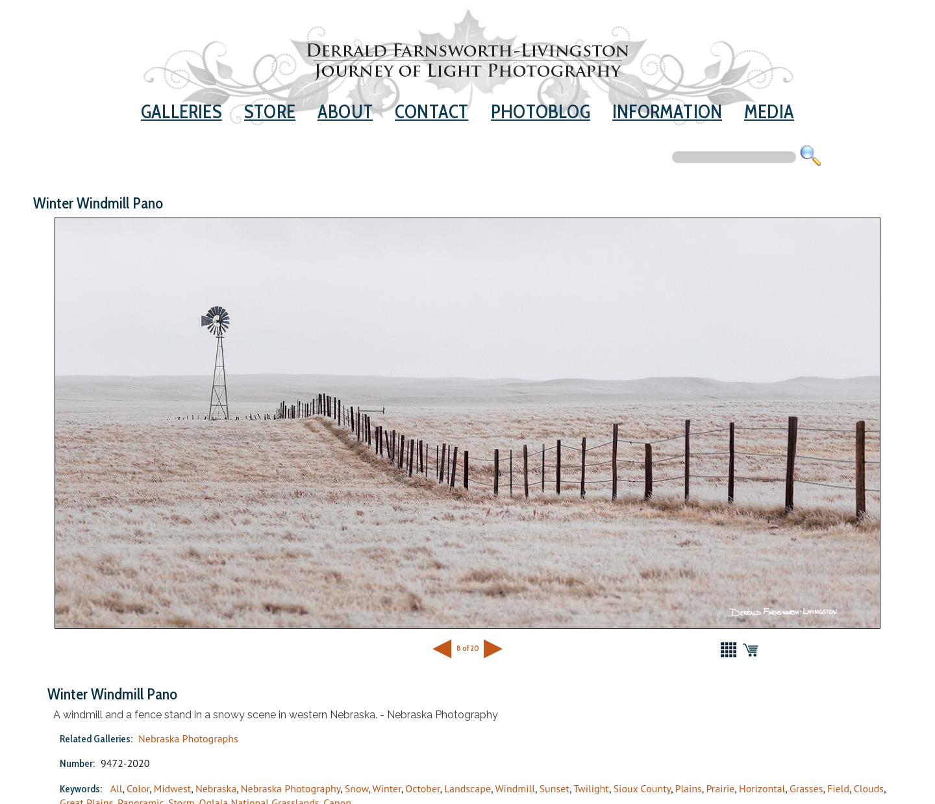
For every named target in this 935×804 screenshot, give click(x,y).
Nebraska (215, 788)
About (345, 111)
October (422, 788)
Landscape (467, 788)
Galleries (181, 111)
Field (838, 788)
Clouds (869, 788)
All (116, 788)
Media (769, 111)
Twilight (591, 788)
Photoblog (540, 111)
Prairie (720, 788)
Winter (386, 788)
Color (138, 788)
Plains (688, 788)
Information (667, 111)
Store (269, 111)
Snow (356, 788)
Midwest (173, 788)
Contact (431, 111)
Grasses (806, 788)
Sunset (554, 788)
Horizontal (762, 788)
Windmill (515, 788)
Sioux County (642, 788)
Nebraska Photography (290, 788)
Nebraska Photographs (188, 738)
